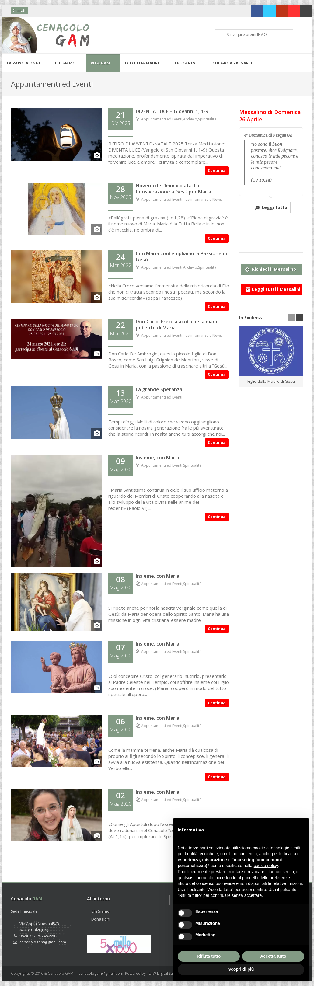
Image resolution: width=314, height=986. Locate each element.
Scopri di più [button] (241, 969)
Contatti (19, 10)
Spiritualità (207, 119)
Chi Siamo (100, 911)
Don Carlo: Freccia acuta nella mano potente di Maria (177, 324)
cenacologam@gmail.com (100, 973)
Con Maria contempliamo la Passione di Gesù (181, 256)
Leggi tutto (271, 207)
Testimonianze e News (202, 199)
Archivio (190, 119)
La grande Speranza (159, 389)
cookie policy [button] (266, 865)
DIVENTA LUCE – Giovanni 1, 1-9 (172, 111)
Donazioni (100, 919)
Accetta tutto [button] (273, 956)
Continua (216, 170)
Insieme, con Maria (157, 457)
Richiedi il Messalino (270, 268)
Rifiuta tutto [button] (209, 956)
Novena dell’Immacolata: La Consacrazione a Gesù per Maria (173, 188)
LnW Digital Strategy (166, 973)
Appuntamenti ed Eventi (161, 119)
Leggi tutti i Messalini (272, 288)
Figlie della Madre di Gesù (271, 381)
